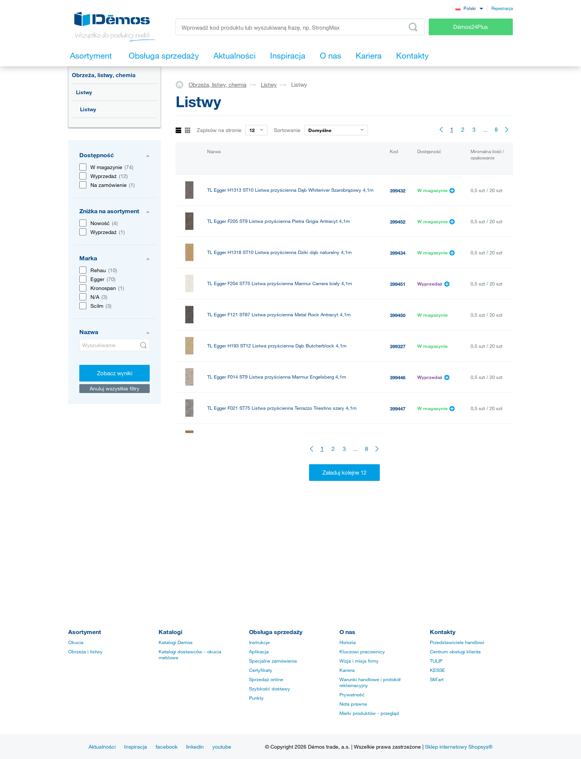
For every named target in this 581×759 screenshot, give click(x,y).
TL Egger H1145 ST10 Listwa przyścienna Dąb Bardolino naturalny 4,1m (284, 532)
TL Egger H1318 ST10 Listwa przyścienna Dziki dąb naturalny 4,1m (279, 252)
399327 (397, 346)
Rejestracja (502, 8)
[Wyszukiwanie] (114, 345)
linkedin (195, 746)
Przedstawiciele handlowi (457, 642)
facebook (166, 746)
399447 (397, 409)
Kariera (347, 670)
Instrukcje (259, 642)
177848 (397, 533)
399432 (397, 191)
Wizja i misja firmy (359, 661)
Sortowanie (287, 130)
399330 (397, 440)
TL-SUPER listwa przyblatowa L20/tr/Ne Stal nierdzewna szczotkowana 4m (287, 470)
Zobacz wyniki (114, 373)
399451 (397, 284)
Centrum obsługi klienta (455, 651)
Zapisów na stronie (219, 130)
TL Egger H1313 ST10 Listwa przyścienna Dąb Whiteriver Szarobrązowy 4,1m (290, 190)
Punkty (256, 698)
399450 (397, 315)
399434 (397, 253)
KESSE (437, 670)
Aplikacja (259, 651)
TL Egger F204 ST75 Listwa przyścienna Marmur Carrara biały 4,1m (279, 283)
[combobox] (469, 8)
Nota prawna (353, 704)
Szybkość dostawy (269, 689)
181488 (397, 502)
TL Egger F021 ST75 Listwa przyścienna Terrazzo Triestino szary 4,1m (281, 408)
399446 (397, 377)
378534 (397, 471)
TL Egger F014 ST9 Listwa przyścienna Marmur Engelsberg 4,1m (276, 377)
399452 (397, 222)
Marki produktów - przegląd (369, 713)
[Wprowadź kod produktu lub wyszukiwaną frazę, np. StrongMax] (300, 27)
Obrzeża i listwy (85, 651)
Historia (347, 642)
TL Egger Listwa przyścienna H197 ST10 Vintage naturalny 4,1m (276, 439)
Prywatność (352, 694)
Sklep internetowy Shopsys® (458, 746)
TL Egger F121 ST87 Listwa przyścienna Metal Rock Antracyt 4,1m (279, 314)
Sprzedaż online (266, 679)
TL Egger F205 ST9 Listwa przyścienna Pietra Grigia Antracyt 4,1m (278, 221)
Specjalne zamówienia (273, 661)
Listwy (84, 92)
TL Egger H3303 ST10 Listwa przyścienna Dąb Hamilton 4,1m (273, 501)
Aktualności (102, 746)
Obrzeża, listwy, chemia (104, 75)
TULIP (436, 661)
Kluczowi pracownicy (362, 651)
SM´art (437, 679)
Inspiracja (135, 746)
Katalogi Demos (176, 642)
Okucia (75, 642)
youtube (221, 746)
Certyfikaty (260, 670)
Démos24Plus (470, 26)
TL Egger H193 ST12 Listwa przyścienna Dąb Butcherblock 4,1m (276, 346)
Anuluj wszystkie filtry (114, 388)
